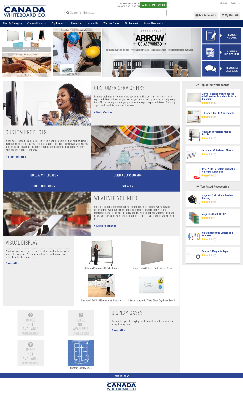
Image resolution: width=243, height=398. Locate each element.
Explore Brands (105, 219)
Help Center (223, 3)
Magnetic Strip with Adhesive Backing (217, 197)
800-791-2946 (153, 5)
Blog (76, 393)
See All (157, 177)
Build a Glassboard (69, 177)
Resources (77, 23)
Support (66, 393)
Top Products (58, 23)
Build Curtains (113, 177)
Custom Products (36, 23)
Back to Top (121, 369)
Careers (93, 393)
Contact (55, 393)
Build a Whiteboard (25, 177)
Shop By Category (12, 23)
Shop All (12, 256)
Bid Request (131, 23)
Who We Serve (111, 23)
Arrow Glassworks (153, 23)
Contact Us (235, 3)
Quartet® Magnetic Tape (214, 251)
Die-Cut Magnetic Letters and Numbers (217, 234)
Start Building (16, 156)
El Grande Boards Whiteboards (217, 113)
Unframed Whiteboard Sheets (217, 150)
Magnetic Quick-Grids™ (214, 214)
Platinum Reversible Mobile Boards (216, 133)
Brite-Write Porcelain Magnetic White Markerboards (218, 170)
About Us (93, 23)
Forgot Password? (26, 393)
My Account (7, 393)
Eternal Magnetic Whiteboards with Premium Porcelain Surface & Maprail (218, 96)
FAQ (84, 393)
